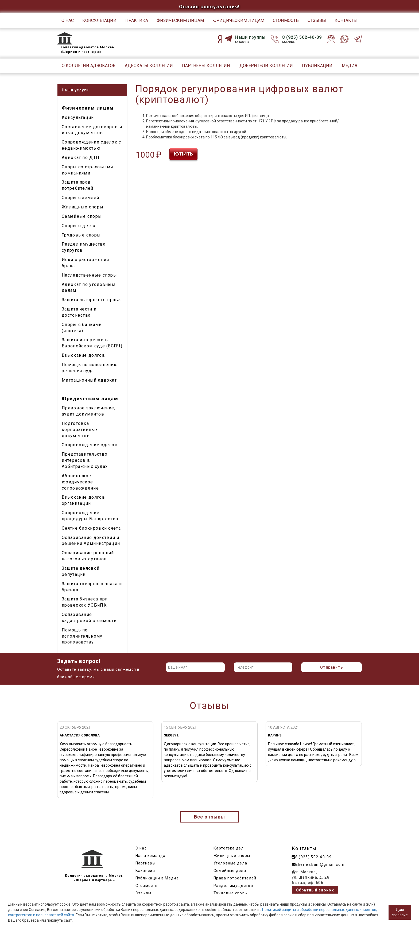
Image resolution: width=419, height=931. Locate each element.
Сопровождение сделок (89, 444)
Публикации (317, 65)
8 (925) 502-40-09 (302, 37)
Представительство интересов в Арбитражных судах (85, 460)
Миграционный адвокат (89, 380)
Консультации (99, 20)
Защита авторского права (91, 299)
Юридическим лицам (238, 20)
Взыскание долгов (83, 355)
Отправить (331, 667)
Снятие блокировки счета (91, 528)
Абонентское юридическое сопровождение (80, 482)
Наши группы (250, 37)
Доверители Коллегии (266, 65)
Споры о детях (78, 225)
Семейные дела (230, 870)
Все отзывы (209, 817)
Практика (136, 20)
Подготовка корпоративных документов (80, 429)
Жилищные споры (82, 207)
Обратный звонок (315, 890)
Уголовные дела (230, 863)
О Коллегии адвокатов (88, 65)
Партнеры (145, 863)
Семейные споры (82, 216)
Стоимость (286, 20)
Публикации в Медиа (157, 878)
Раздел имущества (233, 885)
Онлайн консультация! (209, 6)
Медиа (349, 65)
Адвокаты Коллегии (149, 65)
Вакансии (145, 870)
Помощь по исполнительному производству (82, 636)
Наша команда (150, 856)
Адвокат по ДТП (80, 157)
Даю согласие (400, 912)
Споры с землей (80, 197)
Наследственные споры (89, 275)
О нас (67, 20)
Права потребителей (235, 878)
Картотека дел (229, 848)
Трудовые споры (81, 235)
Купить (183, 154)
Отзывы (317, 20)
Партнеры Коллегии (206, 65)
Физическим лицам (180, 20)
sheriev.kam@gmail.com (318, 864)
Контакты (346, 20)
